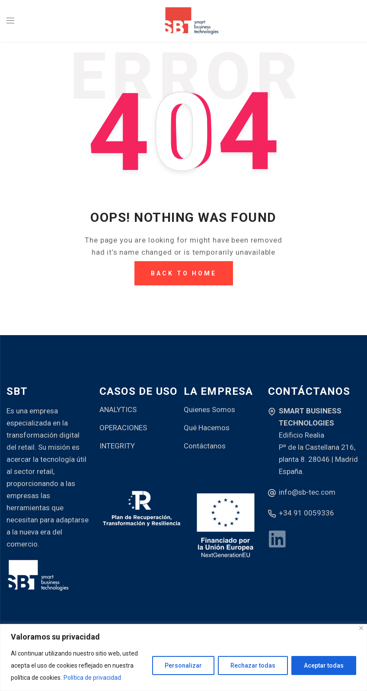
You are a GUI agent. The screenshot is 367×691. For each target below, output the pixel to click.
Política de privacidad (92, 677)
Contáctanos (205, 445)
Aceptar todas (324, 665)
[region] (183, 657)
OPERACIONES (123, 427)
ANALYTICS (118, 409)
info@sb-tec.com (307, 492)
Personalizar (183, 665)
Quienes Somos (209, 409)
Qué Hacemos (207, 427)
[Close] (361, 628)
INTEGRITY (117, 445)
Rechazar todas (252, 665)
